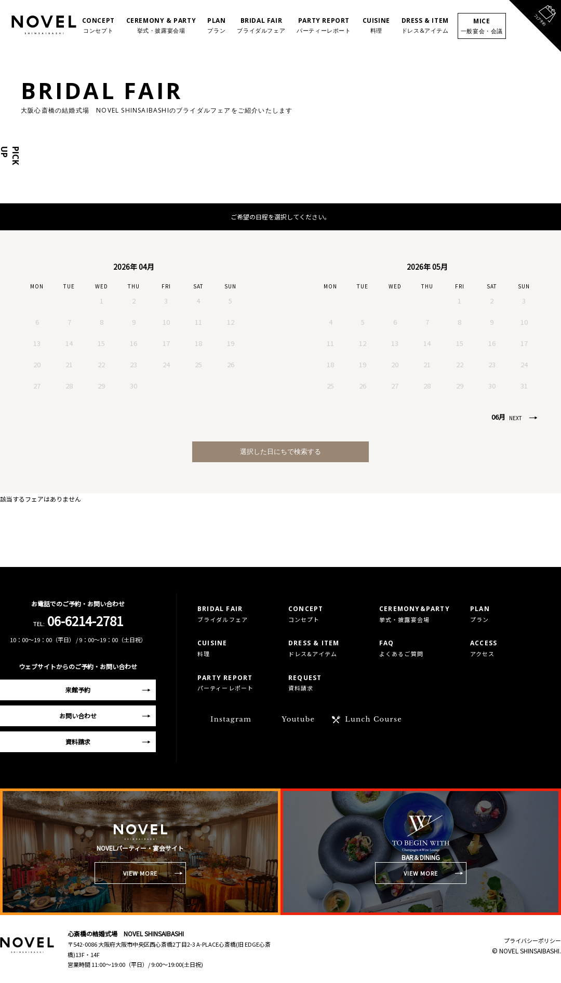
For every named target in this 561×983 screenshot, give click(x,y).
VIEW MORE (140, 873)
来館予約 (77, 689)
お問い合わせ (78, 715)
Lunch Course (373, 719)
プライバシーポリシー (532, 940)
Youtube (298, 719)
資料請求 (77, 741)
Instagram (230, 719)
